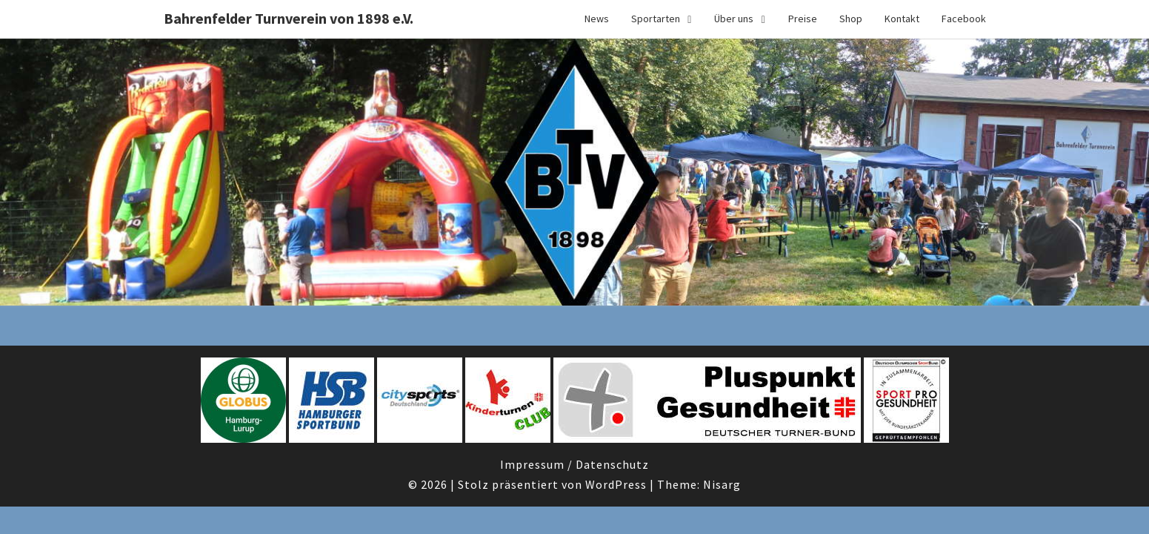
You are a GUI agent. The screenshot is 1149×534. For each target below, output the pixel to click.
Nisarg (722, 484)
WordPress (616, 484)
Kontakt (902, 18)
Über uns (733, 18)
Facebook (964, 18)
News (597, 18)
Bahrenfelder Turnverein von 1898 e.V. (288, 18)
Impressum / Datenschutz (574, 464)
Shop (850, 18)
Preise (802, 18)
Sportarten (655, 18)
